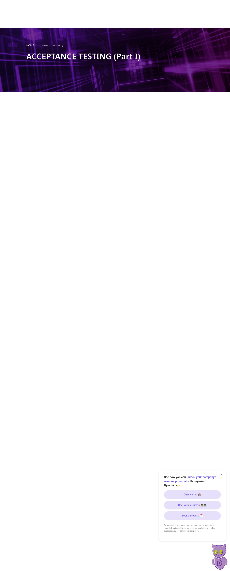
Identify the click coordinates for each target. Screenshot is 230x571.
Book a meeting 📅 (192, 515)
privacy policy (192, 531)
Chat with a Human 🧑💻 (192, 505)
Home (30, 45)
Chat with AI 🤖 (192, 494)
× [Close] (222, 474)
